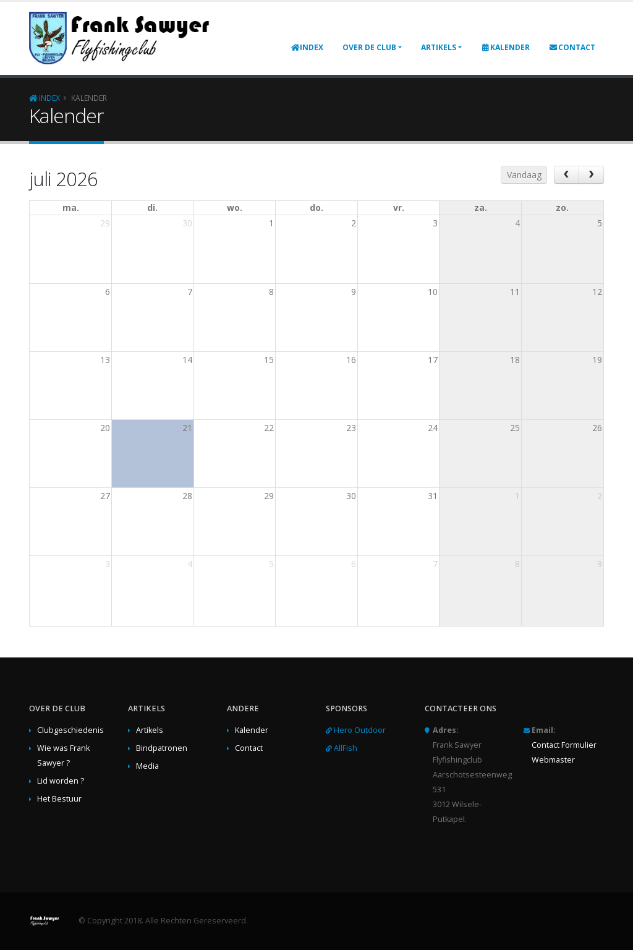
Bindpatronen (161, 748)
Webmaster (553, 760)
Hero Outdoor (360, 730)
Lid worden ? (60, 781)
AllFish (345, 748)
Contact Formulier (564, 745)
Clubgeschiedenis (70, 730)
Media (147, 766)
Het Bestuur (59, 799)
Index (307, 47)
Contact (572, 47)
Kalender (505, 47)
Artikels (438, 47)
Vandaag (524, 175)
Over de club (369, 47)
